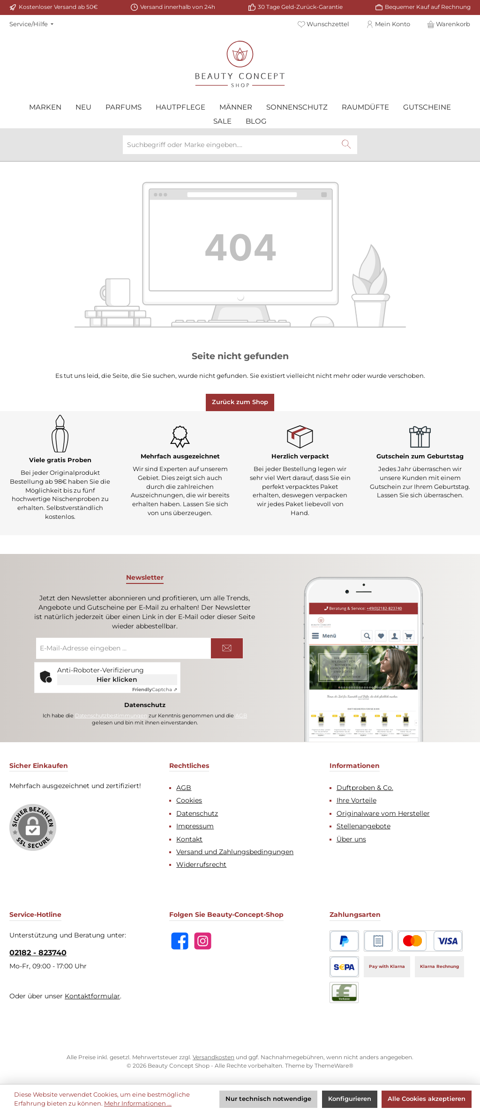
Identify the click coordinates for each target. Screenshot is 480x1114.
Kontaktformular (92, 996)
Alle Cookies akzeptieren (426, 1098)
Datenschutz (197, 813)
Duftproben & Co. (365, 787)
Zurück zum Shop (240, 402)
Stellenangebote (363, 826)
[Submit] (226, 648)
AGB (241, 715)
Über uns (351, 839)
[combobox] (229, 144)
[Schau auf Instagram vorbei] (202, 941)
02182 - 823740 (38, 952)
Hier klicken (117, 679)
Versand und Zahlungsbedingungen (234, 852)
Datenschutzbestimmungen (111, 715)
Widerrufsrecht (201, 864)
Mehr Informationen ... (138, 1103)
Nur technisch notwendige (268, 1098)
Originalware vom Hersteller (383, 813)
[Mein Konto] (388, 24)
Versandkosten (213, 1057)
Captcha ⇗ (154, 689)
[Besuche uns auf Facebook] (179, 941)
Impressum (195, 826)
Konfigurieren (349, 1098)
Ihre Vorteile (356, 800)
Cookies (189, 800)
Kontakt (189, 839)
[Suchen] (346, 144)
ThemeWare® (334, 1065)
